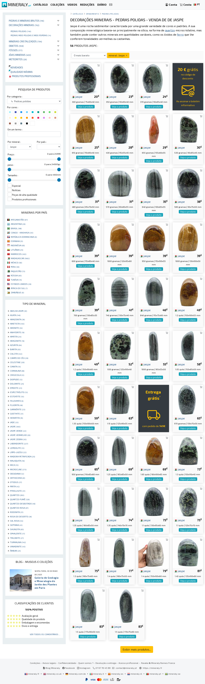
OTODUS (16, 482)
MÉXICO (16, 262)
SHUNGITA (17, 529)
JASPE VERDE (18, 430)
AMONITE (16, 328)
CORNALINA (17, 370)
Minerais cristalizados (25, 41)
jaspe (77, 96)
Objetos (16, 45)
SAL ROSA (16, 520)
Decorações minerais (24, 25)
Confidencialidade (67, 663)
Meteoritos (18, 59)
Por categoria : (14, 96)
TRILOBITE (17, 538)
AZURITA (16, 345)
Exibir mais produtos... (137, 649)
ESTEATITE (17, 396)
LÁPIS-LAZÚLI (18, 452)
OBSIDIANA (17, 473)
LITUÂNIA (17, 249)
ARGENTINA (18, 224)
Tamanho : (13, 175)
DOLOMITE (17, 383)
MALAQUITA (17, 460)
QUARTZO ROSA (19, 508)
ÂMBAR (15, 550)
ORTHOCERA (17, 478)
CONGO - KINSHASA (22, 232)
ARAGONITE (17, 341)
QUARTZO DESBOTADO (22, 503)
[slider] (9, 159)
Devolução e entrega (106, 663)
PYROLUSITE (17, 491)
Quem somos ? (85, 663)
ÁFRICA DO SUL (19, 288)
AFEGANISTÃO (19, 219)
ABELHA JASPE (18, 311)
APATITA (15, 336)
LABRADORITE (19, 443)
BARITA (15, 349)
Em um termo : (15, 129)
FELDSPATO (16, 401)
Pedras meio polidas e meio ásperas (31, 35)
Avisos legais (49, 663)
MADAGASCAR (20, 258)
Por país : (42, 141)
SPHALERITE (17, 533)
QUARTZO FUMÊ (20, 499)
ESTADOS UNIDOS (21, 284)
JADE (14, 422)
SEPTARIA (16, 525)
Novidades (16, 67)
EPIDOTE (16, 388)
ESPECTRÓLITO (19, 392)
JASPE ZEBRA (18, 439)
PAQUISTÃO (18, 271)
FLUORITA (16, 405)
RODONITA (16, 512)
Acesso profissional (129, 663)
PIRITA (14, 486)
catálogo (78, 14)
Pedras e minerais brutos (26, 20)
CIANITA (15, 366)
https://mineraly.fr (152, 668)
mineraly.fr (32, 673)
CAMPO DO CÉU (19, 358)
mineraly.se (172, 673)
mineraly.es (116, 673)
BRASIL (16, 228)
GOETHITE (16, 413)
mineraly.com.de (75, 673)
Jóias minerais (20, 54)
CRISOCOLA (17, 375)
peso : (11, 164)
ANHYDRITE (17, 332)
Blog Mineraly (51, 668)
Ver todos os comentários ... (45, 634)
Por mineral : (14, 141)
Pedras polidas (21, 31)
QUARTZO (17, 495)
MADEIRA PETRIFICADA (22, 456)
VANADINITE (17, 546)
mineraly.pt (154, 673)
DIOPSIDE (16, 379)
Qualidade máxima (21, 71)
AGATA (15, 315)
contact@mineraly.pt (126, 668)
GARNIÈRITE (17, 409)
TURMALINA (18, 542)
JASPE (15, 426)
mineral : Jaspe (118, 55)
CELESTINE (17, 362)
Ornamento (92, 14)
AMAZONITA (17, 319)
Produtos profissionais (25, 76)
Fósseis (16, 50)
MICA (14, 465)
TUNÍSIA (16, 279)
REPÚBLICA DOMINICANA (24, 237)
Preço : (11, 154)
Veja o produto (85, 106)
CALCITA (16, 353)
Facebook (68, 668)
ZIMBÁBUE (17, 292)
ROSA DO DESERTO (21, 516)
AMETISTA (17, 323)
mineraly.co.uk (52, 673)
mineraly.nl (135, 673)
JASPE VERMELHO (20, 435)
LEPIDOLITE (17, 448)
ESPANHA (17, 241)
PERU (15, 266)
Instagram (83, 668)
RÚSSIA (16, 275)
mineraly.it (97, 673)
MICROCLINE (18, 469)
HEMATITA (16, 418)
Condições (35, 663)
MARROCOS (18, 254)
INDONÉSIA (18, 245)
